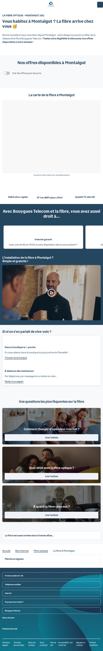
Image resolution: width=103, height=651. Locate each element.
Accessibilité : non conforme (65, 643)
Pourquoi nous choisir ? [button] (14, 602)
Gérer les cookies (32, 643)
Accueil (6, 550)
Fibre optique (41, 550)
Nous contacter (44, 643)
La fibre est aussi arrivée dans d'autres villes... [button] (29, 535)
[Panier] (93, 5)
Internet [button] (8, 593)
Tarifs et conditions (93, 643)
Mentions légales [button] (14, 558)
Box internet (22, 550)
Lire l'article (51, 437)
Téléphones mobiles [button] (13, 584)
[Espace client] (100, 5)
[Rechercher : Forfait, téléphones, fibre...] (9, 5)
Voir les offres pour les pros (26, 73)
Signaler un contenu (80, 643)
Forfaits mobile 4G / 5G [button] (14, 576)
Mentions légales (6, 643)
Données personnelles (19, 643)
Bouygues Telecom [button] (12, 611)
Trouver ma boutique (16, 357)
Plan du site (53, 643)
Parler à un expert (14, 381)
